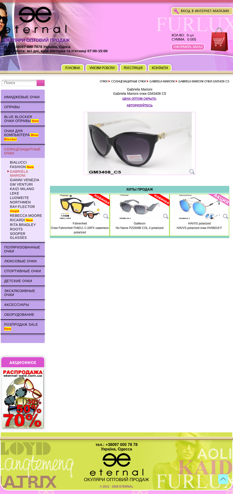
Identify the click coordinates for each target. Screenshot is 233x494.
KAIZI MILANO (22, 189)
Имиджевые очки (22, 97)
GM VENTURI (21, 184)
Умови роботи (101, 68)
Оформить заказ (187, 47)
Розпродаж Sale (21, 326)
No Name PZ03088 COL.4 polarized (140, 228)
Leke (14, 193)
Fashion (22, 167)
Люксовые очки (20, 261)
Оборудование (19, 315)
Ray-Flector (22, 209)
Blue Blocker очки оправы (21, 119)
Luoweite (19, 198)
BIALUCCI (18, 162)
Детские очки (18, 281)
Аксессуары (16, 305)
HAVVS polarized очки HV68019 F (199, 228)
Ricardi (21, 220)
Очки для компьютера (21, 135)
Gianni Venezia (24, 180)
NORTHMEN (20, 202)
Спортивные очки (22, 271)
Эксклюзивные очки (19, 293)
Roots (16, 229)
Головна (72, 68)
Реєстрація (133, 68)
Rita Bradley (23, 225)
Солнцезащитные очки (22, 151)
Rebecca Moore (26, 216)
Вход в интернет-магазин (205, 11)
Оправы (12, 107)
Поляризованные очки (22, 249)
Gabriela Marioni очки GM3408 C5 (139, 94)
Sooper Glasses (18, 236)
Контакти (160, 68)
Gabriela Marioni (19, 173)
